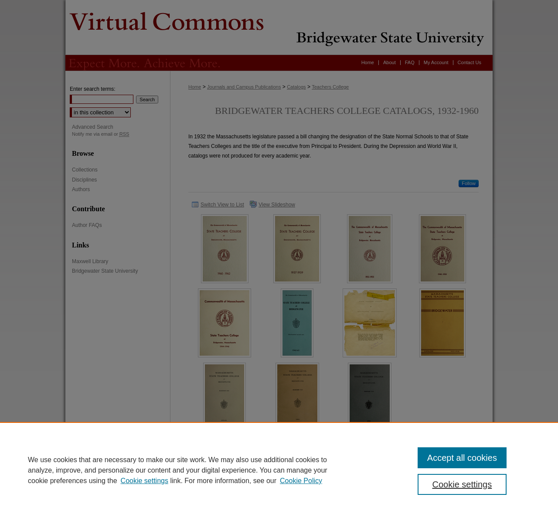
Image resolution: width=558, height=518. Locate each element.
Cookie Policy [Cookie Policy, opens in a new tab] (301, 480)
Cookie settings (144, 480)
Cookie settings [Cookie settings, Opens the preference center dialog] (462, 484)
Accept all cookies (462, 458)
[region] (279, 470)
